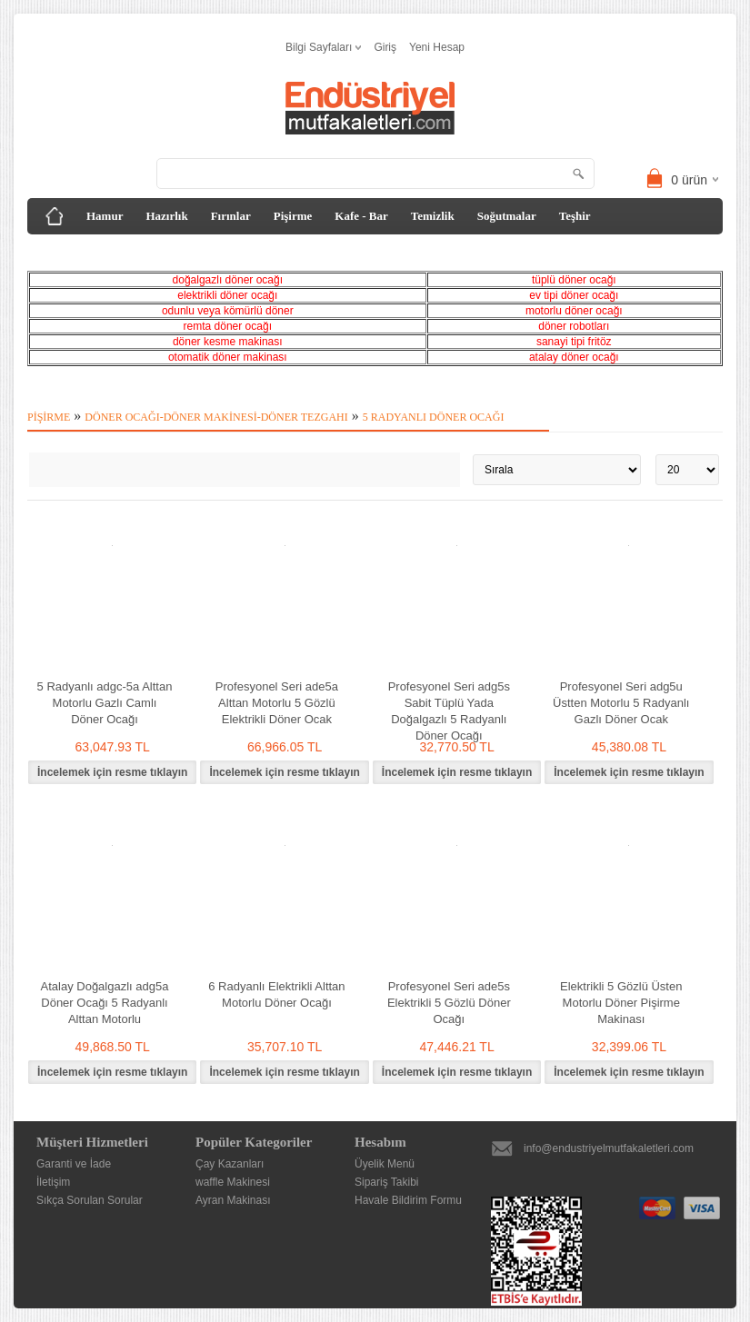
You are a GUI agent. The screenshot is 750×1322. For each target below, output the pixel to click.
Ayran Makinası (232, 1200)
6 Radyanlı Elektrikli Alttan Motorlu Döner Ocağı (276, 994)
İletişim (53, 1182)
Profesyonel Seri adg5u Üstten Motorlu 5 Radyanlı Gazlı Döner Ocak (621, 703)
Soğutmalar (506, 216)
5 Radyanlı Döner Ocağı (434, 417)
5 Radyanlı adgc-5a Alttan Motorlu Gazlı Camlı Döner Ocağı (105, 703)
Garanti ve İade (73, 1164)
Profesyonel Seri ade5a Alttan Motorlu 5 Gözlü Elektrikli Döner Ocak (276, 703)
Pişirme (293, 216)
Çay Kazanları (229, 1164)
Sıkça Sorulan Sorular (89, 1200)
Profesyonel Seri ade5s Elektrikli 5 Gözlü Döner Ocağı (449, 1002)
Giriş (385, 47)
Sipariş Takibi (386, 1182)
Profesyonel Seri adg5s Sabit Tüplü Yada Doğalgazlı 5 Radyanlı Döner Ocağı (449, 711)
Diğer (181, 252)
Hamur (104, 216)
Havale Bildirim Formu (408, 1200)
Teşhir (575, 216)
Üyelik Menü (385, 1164)
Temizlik (433, 216)
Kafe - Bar (361, 216)
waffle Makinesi (232, 1182)
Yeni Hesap (437, 47)
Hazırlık (166, 216)
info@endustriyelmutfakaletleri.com (609, 1148)
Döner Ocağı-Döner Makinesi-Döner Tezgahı (216, 417)
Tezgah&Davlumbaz (93, 252)
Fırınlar (231, 216)
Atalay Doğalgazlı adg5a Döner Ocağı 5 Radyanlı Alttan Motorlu (105, 1002)
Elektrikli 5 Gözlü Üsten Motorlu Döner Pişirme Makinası (621, 1002)
